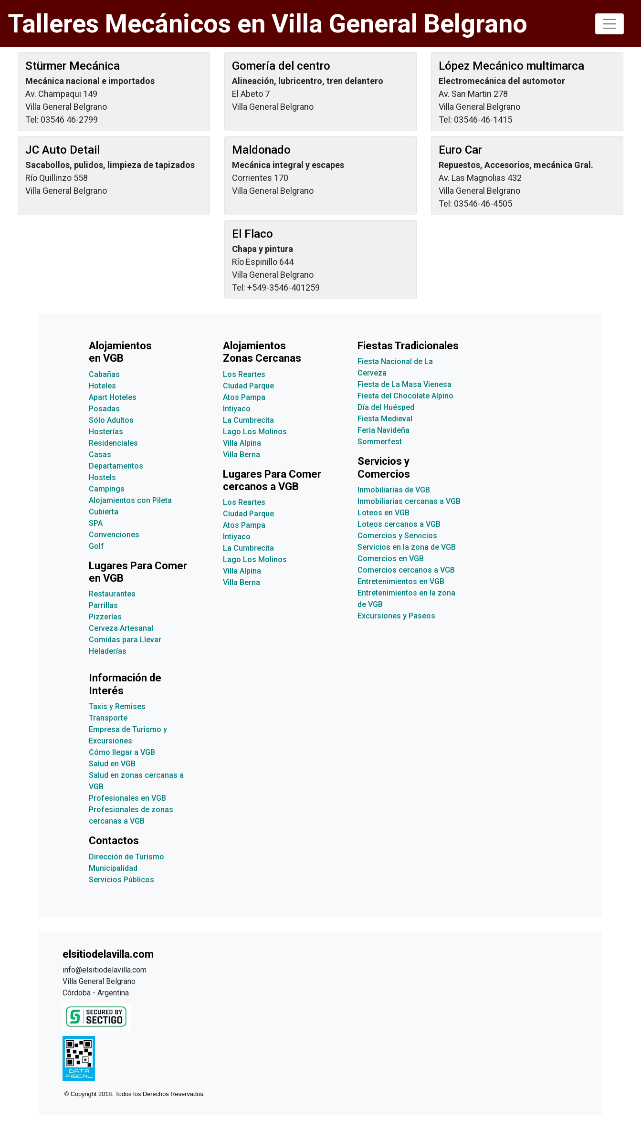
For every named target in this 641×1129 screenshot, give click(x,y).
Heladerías (107, 651)
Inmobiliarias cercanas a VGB (409, 501)
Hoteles (102, 385)
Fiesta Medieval (384, 418)
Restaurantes (112, 593)
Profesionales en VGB (127, 798)
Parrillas (103, 605)
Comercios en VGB (390, 558)
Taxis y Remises (117, 706)
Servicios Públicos (121, 879)
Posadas (104, 408)
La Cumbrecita (248, 420)
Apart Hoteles (113, 397)
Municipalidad (113, 868)
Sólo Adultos (111, 420)
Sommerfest (379, 441)
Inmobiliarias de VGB (393, 489)
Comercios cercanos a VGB (406, 570)
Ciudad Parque (248, 385)
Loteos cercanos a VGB (399, 524)
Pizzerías (105, 616)
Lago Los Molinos (255, 431)
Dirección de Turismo (126, 856)
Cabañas (104, 374)
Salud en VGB (112, 763)
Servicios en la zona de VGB (406, 547)
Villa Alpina (242, 443)
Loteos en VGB (383, 512)
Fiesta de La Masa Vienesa (404, 384)
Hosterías (106, 431)
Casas (100, 454)
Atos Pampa (244, 397)
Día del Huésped (385, 407)
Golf (96, 546)
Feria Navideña (383, 430)
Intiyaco (237, 408)
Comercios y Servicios (397, 535)
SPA (96, 523)
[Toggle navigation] (609, 23)
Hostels (102, 477)
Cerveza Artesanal (121, 628)
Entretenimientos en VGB (400, 581)
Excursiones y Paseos (396, 615)
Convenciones (114, 534)
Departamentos (116, 465)
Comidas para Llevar (125, 639)
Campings (107, 488)
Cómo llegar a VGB (122, 752)
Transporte (108, 717)
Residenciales (113, 443)
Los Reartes (244, 374)
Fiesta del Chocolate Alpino (405, 395)
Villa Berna (241, 454)
